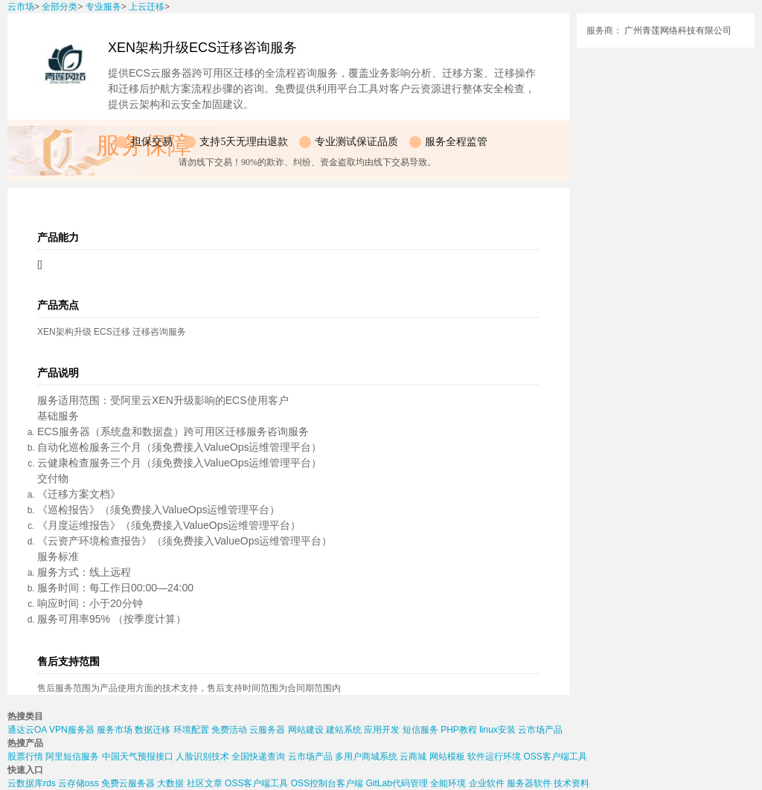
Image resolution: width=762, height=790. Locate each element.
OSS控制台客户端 (327, 783)
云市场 (20, 6)
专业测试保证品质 (356, 141)
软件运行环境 (494, 756)
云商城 (413, 756)
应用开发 (382, 730)
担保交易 (152, 141)
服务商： (604, 30)
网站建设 (306, 730)
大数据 (170, 783)
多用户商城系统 (366, 756)
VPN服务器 (72, 730)
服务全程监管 (456, 141)
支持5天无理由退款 (243, 141)
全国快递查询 (258, 756)
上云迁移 (146, 6)
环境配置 (191, 730)
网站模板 (447, 756)
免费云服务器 (128, 783)
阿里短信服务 (72, 756)
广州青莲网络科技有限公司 (677, 30)
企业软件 (487, 783)
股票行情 (25, 756)
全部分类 (59, 6)
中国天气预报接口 (137, 756)
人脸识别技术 (202, 756)
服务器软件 (529, 783)
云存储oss (78, 783)
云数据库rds (31, 783)
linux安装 (497, 730)
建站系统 (344, 730)
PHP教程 (459, 730)
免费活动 (229, 730)
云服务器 (267, 730)
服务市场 (114, 730)
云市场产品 (540, 730)
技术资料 (571, 783)
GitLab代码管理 (396, 783)
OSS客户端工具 (554, 756)
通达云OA (27, 730)
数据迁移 (152, 730)
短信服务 (420, 730)
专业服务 (103, 6)
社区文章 (204, 783)
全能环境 (448, 783)
